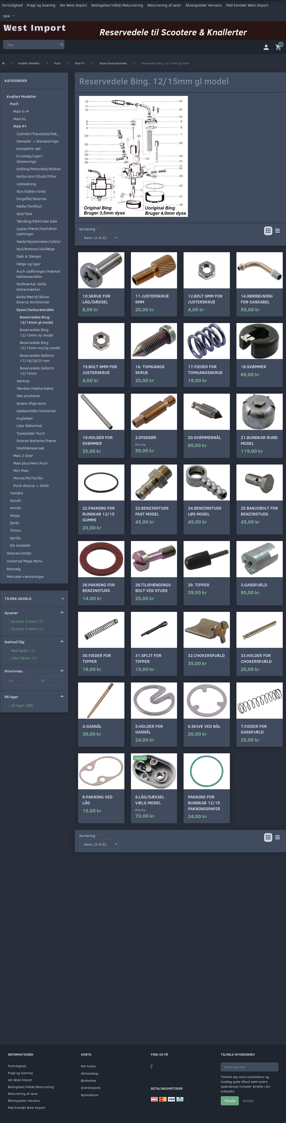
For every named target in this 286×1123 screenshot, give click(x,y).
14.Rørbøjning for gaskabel (257, 299)
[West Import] (34, 27)
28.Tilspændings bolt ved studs (153, 587)
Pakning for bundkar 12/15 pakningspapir (204, 802)
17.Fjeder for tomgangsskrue (205, 369)
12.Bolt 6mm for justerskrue (205, 299)
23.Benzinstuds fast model (152, 511)
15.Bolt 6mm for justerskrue (99, 369)
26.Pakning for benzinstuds (98, 587)
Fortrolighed (12, 5)
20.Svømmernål (204, 437)
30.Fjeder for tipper (96, 658)
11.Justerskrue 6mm (152, 299)
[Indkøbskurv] (279, 47)
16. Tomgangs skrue (149, 369)
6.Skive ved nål (204, 726)
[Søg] (61, 44)
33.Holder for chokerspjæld (256, 658)
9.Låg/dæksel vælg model (149, 799)
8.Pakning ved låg (97, 799)
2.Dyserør (145, 437)
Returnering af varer (164, 5)
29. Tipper (198, 584)
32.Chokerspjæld (206, 655)
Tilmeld (229, 1100)
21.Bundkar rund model (259, 440)
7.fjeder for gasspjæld (254, 729)
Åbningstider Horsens (204, 5)
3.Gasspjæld (254, 584)
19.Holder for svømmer (97, 440)
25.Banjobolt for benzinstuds (259, 511)
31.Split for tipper (148, 658)
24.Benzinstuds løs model (204, 511)
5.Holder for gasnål (149, 729)
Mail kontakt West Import (247, 5)
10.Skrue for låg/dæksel (96, 299)
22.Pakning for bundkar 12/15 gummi (98, 513)
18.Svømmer (253, 366)
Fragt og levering (41, 5)
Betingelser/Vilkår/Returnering (117, 5)
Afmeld (248, 1100)
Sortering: (87, 228)
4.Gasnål (92, 726)
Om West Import (73, 5)
